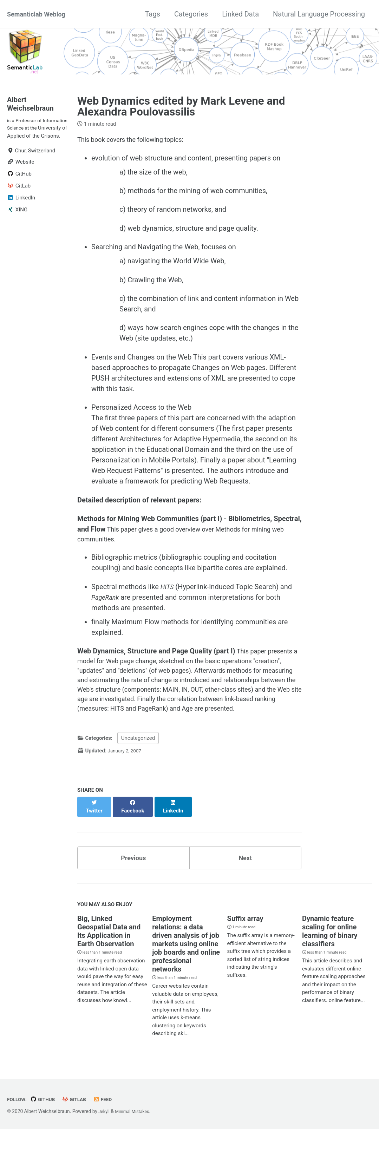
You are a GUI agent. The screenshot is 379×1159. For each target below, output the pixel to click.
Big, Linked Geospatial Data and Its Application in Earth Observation (109, 960)
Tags (152, 14)
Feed (109, 1129)
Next (245, 886)
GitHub (45, 1129)
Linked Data (240, 14)
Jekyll (104, 1141)
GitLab (79, 1129)
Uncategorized (138, 771)
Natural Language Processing (319, 14)
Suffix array (245, 948)
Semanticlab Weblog (39, 14)
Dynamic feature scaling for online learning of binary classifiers (330, 960)
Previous (133, 886)
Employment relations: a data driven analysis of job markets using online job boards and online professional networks (186, 973)
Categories (191, 14)
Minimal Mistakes (135, 1141)
